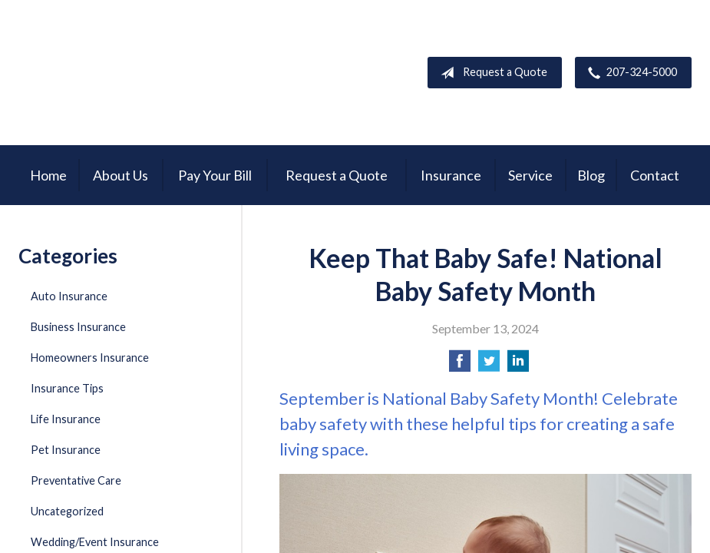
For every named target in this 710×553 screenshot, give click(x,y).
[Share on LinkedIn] (518, 365)
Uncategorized (67, 511)
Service (530, 175)
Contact (654, 175)
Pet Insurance (66, 449)
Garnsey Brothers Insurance (119, 73)
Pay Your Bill (215, 175)
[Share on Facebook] (460, 365)
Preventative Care (76, 480)
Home (48, 175)
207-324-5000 (629, 73)
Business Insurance (78, 326)
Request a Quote (490, 73)
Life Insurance (66, 419)
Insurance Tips (67, 388)
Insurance (451, 175)
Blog (591, 175)
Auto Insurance (69, 296)
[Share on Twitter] (489, 365)
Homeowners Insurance (90, 357)
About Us (120, 175)
